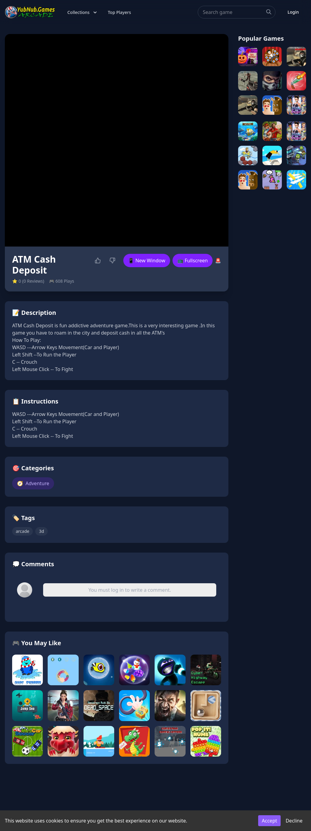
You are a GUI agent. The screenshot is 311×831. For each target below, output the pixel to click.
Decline (293, 820)
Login (293, 12)
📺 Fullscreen (192, 260)
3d (41, 531)
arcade (22, 531)
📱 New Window (146, 260)
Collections (82, 12)
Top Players (119, 12)
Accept (269, 820)
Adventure (33, 483)
